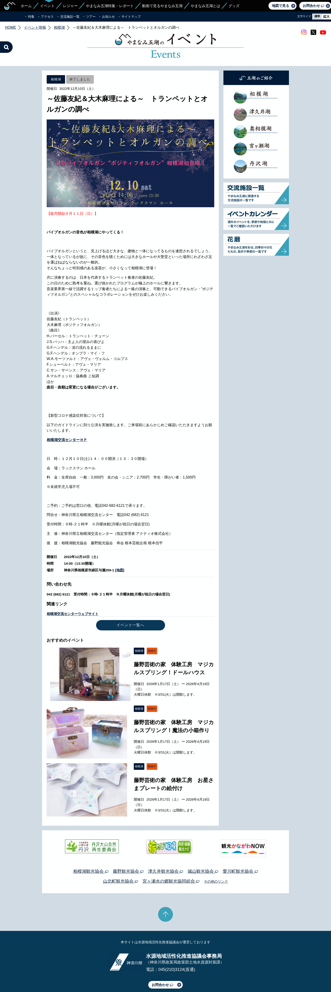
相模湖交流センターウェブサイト (72, 592)
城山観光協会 (203, 849)
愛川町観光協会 (240, 849)
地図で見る (280, 6)
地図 (119, 548)
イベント (47, 6)
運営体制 (97, 975)
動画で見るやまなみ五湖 (162, 6)
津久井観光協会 (165, 849)
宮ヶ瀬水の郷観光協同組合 (171, 859)
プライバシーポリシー (124, 975)
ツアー (91, 16)
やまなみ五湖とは (205, 6)
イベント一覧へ (130, 603)
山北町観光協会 (120, 859)
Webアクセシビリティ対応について (214, 975)
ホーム (26, 6)
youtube (323, 32)
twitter (313, 32)
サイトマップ (131, 16)
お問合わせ (162, 963)
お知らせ (108, 16)
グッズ (234, 6)
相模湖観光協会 (90, 849)
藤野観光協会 (128, 849)
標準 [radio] (317, 16)
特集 (31, 16)
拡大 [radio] (326, 16)
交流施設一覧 (70, 16)
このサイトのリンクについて (164, 975)
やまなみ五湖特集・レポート (110, 6)
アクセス (47, 16)
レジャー (70, 6)
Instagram (304, 32)
